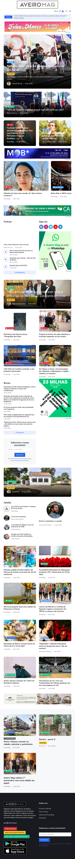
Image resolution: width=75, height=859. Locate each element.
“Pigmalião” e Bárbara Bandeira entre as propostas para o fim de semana (53, 634)
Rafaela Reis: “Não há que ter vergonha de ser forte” (37, 68)
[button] (66, 11)
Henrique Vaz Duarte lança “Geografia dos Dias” (15, 324)
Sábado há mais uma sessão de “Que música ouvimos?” (13, 179)
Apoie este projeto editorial (14, 821)
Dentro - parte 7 (15, 473)
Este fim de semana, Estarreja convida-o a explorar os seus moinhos (59, 181)
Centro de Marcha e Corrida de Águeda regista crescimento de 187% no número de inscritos (52, 597)
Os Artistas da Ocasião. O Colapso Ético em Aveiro (23, 496)
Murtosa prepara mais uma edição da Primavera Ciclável (20, 596)
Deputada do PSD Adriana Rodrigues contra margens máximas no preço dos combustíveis (19, 377)
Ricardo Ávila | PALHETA (18, 254)
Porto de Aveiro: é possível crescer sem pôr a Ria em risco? (35, 109)
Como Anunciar (10, 817)
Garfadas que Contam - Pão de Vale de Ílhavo (23, 248)
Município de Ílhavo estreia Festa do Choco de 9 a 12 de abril (19, 633)
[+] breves (20, 421)
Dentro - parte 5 (47, 728)
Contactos (42, 806)
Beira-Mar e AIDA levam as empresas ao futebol (37, 178)
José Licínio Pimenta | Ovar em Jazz (16, 233)
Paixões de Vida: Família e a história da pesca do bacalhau (22, 524)
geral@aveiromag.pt (10, 811)
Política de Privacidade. (22, 449)
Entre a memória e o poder (50, 510)
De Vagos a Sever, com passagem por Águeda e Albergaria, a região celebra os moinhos (53, 359)
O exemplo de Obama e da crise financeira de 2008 (22, 514)
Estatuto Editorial (45, 797)
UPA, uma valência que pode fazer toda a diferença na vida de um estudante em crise (37, 283)
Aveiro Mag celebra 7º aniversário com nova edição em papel (19, 769)
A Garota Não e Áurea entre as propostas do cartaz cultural (53, 136)
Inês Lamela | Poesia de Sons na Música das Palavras (21, 240)
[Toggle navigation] (58, 11)
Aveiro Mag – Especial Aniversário (16, 825)
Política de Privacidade (46, 803)
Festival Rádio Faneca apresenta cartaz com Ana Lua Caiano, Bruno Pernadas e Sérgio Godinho (20, 133)
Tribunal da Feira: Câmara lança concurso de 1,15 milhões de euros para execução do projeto (19, 413)
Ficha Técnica (43, 800)
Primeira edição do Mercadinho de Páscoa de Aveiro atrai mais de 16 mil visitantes (20, 560)
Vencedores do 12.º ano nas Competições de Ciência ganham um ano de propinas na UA (54, 671)
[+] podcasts (20, 261)
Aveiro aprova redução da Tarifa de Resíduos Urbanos (19, 670)
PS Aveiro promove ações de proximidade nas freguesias (18, 397)
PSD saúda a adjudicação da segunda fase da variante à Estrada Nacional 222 (19, 404)
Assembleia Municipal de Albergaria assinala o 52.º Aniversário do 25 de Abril (54, 560)
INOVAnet (7, 855)
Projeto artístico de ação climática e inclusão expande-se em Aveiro (54, 324)
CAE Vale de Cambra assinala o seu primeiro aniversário (19, 358)
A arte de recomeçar (18, 505)
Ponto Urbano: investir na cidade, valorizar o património (18, 731)
